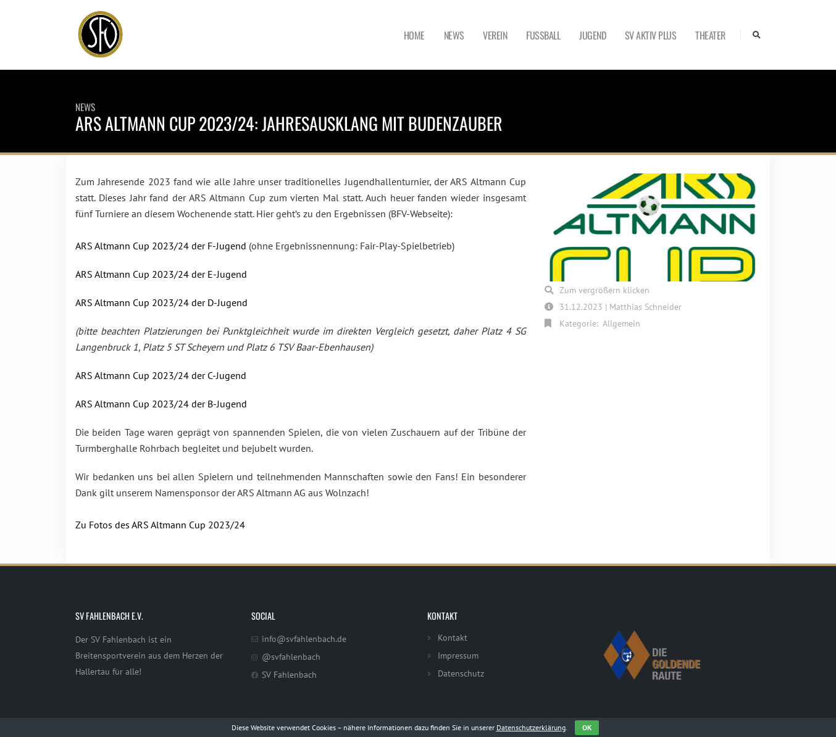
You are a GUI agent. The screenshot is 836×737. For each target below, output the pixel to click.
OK (586, 727)
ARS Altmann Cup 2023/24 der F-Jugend (160, 245)
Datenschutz (461, 673)
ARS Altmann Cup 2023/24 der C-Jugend (160, 375)
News (454, 35)
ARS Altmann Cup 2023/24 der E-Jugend (161, 274)
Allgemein (621, 323)
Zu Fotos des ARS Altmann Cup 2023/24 (160, 524)
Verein (495, 35)
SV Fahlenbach (289, 674)
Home (414, 35)
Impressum (458, 655)
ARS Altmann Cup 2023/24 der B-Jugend (161, 404)
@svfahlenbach (291, 656)
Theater (710, 35)
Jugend (592, 35)
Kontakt (452, 637)
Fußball (543, 35)
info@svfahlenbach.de (304, 638)
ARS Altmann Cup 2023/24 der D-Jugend (161, 302)
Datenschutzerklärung (531, 727)
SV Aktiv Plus (651, 35)
